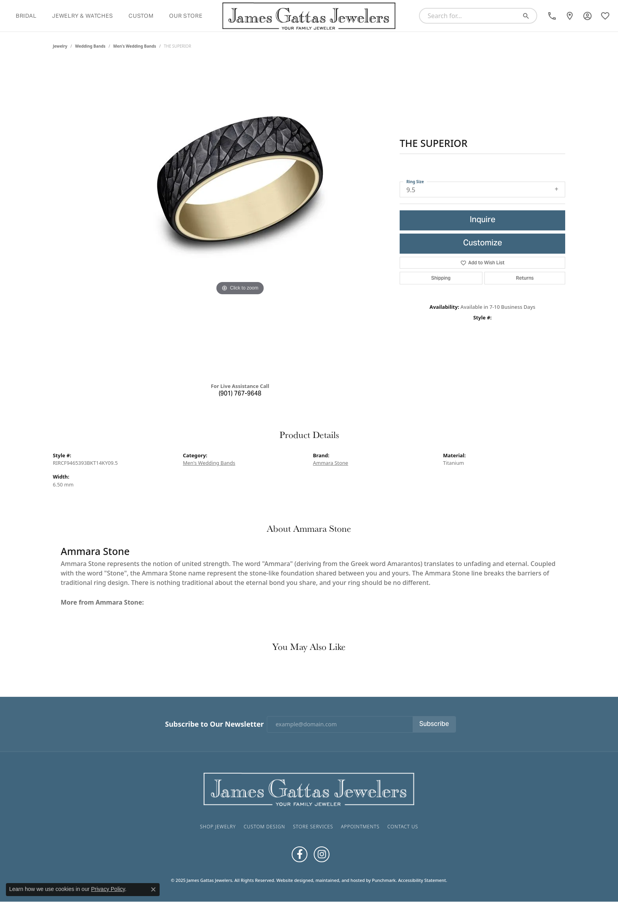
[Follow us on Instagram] (321, 854)
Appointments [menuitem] (360, 826)
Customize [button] (482, 243)
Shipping (440, 278)
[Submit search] (528, 16)
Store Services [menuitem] (313, 826)
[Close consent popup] (153, 889)
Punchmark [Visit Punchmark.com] (384, 880)
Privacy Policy (108, 889)
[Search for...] (471, 16)
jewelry (60, 46)
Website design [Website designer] (292, 880)
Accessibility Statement (422, 880)
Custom (141, 15)
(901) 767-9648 (240, 394)
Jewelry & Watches (82, 15)
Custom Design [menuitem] (264, 826)
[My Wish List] (605, 16)
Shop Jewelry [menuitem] (218, 826)
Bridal (26, 15)
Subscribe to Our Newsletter (214, 724)
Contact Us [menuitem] (402, 826)
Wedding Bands (90, 46)
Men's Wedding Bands (134, 46)
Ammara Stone (330, 462)
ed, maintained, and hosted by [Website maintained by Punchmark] (340, 880)
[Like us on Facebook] (299, 854)
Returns (525, 278)
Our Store (185, 15)
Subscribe (434, 724)
